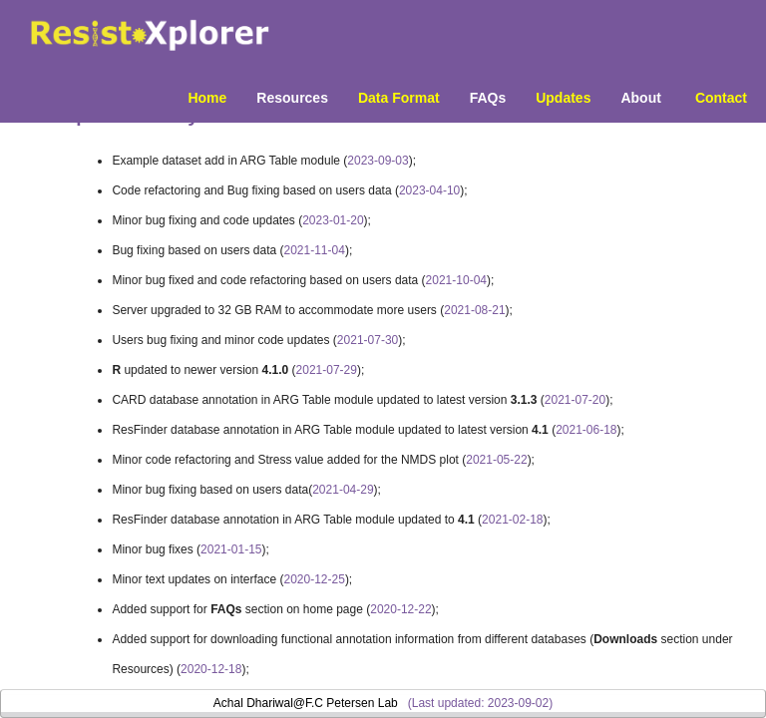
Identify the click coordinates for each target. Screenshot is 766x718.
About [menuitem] (640, 98)
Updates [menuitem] (563, 98)
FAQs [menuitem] (488, 98)
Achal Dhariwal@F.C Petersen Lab (305, 703)
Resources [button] (292, 98)
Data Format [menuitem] (399, 98)
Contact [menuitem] (721, 98)
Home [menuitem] (207, 98)
